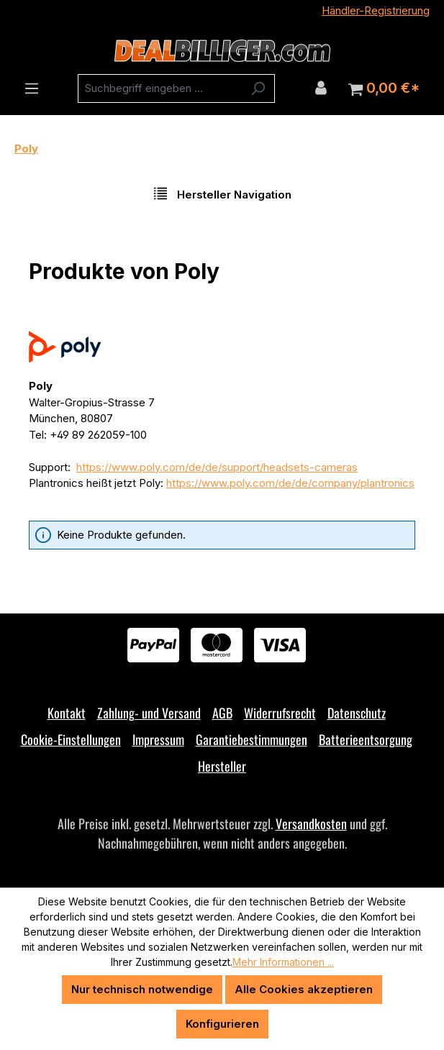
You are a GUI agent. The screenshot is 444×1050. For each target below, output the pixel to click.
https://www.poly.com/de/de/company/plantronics (290, 483)
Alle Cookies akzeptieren (304, 989)
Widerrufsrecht (280, 712)
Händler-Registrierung (376, 10)
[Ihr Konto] (321, 87)
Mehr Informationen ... (283, 962)
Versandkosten (311, 823)
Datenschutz (356, 712)
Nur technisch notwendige (142, 989)
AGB (222, 712)
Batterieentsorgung (365, 739)
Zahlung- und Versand (149, 712)
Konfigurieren (222, 1024)
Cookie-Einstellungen (71, 739)
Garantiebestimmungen (251, 739)
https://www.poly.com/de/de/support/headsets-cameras (217, 467)
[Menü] (31, 88)
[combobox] (160, 88)
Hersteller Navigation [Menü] (222, 193)
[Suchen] (258, 88)
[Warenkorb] (384, 88)
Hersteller (222, 766)
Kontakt (66, 712)
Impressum (158, 739)
